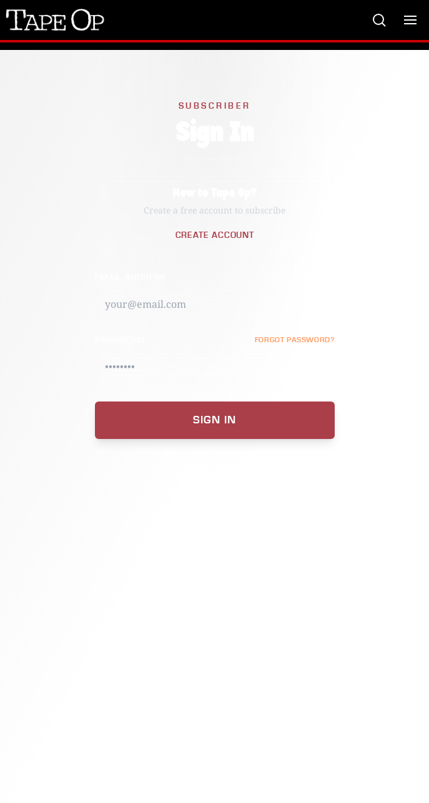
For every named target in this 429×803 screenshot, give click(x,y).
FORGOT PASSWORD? (295, 340)
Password (120, 340)
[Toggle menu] (410, 20)
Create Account (214, 235)
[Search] (379, 20)
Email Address (130, 278)
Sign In (214, 419)
